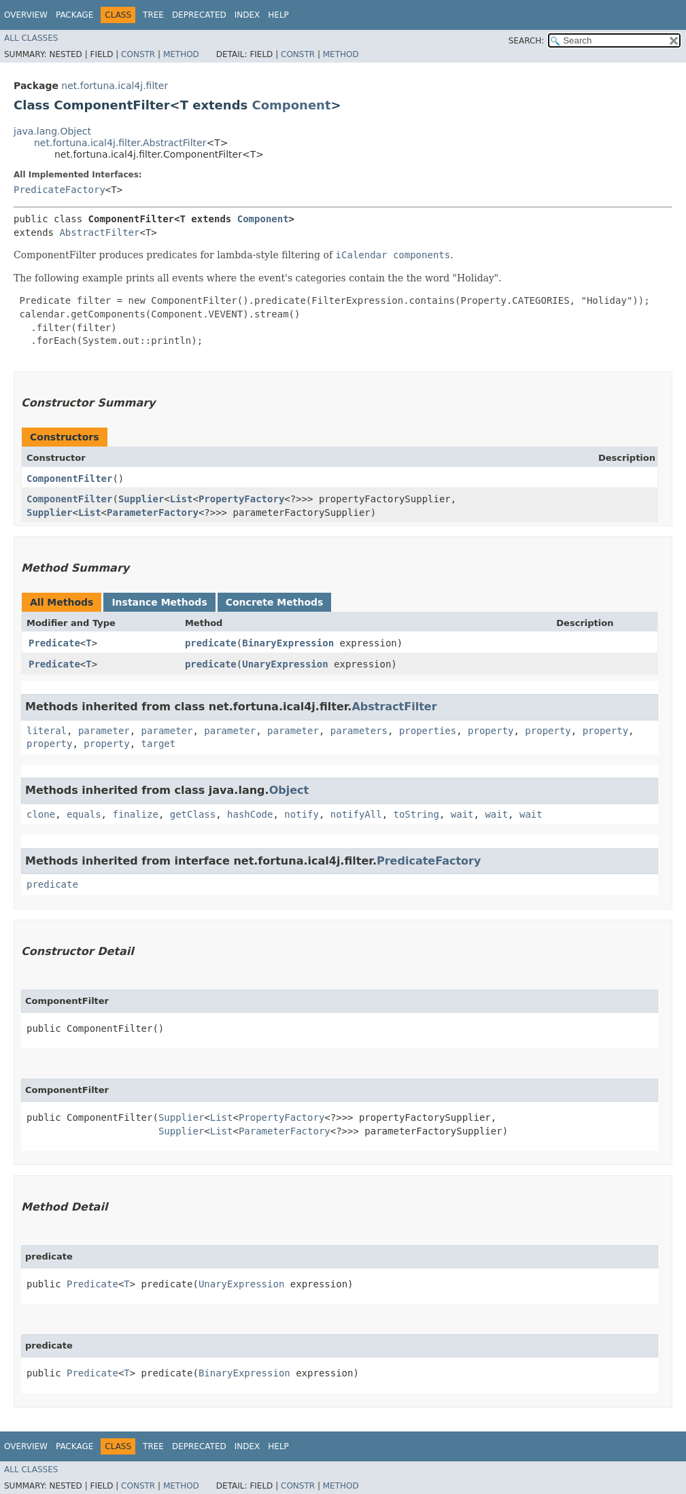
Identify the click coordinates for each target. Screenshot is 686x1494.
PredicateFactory (59, 189)
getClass (193, 814)
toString (416, 814)
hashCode (250, 814)
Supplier (141, 498)
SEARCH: (527, 41)
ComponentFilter (69, 478)
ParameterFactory (153, 512)
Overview (26, 15)
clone (41, 814)
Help (278, 15)
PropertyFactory (241, 498)
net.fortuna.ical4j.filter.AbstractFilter (120, 142)
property (490, 730)
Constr (138, 54)
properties (427, 730)
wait (462, 814)
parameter (104, 730)
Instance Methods (159, 602)
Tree (153, 15)
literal (47, 730)
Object (289, 790)
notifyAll (356, 814)
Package (74, 15)
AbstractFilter (99, 232)
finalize (135, 814)
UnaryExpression (285, 664)
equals (84, 814)
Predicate (54, 643)
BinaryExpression (288, 643)
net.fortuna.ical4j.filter (114, 85)
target (158, 743)
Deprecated (199, 15)
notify (301, 814)
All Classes (31, 38)
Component (291, 105)
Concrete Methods (275, 602)
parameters (359, 730)
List (181, 498)
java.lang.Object (52, 131)
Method (181, 54)
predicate (211, 643)
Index (247, 15)
